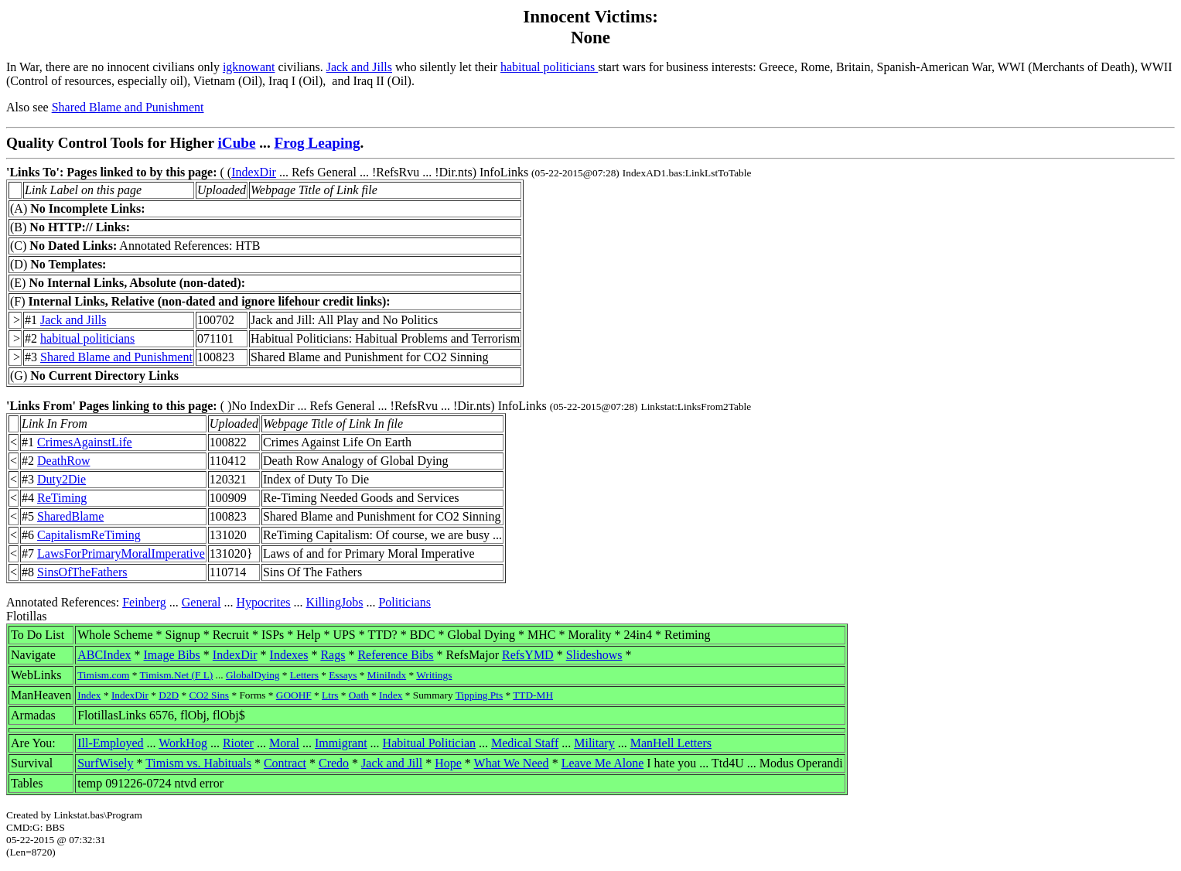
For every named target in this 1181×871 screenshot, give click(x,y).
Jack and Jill (391, 763)
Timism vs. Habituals (198, 763)
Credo (334, 763)
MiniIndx (386, 675)
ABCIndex (104, 654)
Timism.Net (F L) (176, 675)
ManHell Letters (671, 743)
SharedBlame (70, 516)
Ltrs (330, 695)
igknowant (249, 66)
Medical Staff (524, 743)
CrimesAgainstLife (84, 442)
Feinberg (144, 602)
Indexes (289, 654)
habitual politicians (549, 66)
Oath (359, 695)
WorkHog (183, 743)
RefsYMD (528, 654)
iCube (236, 143)
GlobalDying (253, 675)
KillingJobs (335, 602)
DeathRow (63, 460)
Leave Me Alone (602, 763)
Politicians (404, 602)
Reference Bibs (395, 654)
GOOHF (294, 695)
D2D (169, 695)
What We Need (511, 763)
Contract (285, 763)
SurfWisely (105, 763)
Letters (304, 675)
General (201, 602)
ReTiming (62, 497)
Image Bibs (172, 654)
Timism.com (103, 675)
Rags (332, 654)
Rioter (238, 743)
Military (594, 743)
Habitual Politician (429, 743)
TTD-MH (533, 695)
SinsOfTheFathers (82, 572)
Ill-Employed (110, 743)
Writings (434, 675)
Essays (343, 675)
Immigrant (341, 743)
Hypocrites (263, 602)
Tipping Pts (479, 695)
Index (89, 695)
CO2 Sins (209, 695)
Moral (284, 743)
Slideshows (594, 654)
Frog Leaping (317, 143)
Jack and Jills (359, 66)
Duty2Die (61, 479)
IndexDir (253, 172)
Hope (448, 763)
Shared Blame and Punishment (128, 107)
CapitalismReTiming (89, 534)
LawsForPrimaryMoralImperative (121, 553)
